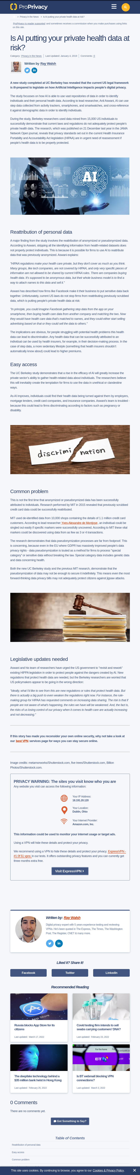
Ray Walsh (48, 63)
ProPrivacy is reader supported (29, 23)
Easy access (18, 1152)
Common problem (21, 1159)
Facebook (28, 973)
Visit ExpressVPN (70, 871)
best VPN (22, 741)
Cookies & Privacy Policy (108, 1170)
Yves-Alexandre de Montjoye (79, 523)
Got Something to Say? (70, 1121)
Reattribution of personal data (26, 1144)
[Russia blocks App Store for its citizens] (39, 1017)
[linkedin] (34, 70)
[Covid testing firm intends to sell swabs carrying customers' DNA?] (101, 1017)
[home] (14, 17)
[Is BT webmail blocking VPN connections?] (101, 1068)
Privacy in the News (29, 16)
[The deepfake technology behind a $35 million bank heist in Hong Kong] (39, 1068)
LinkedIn (111, 973)
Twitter (70, 973)
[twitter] (27, 70)
